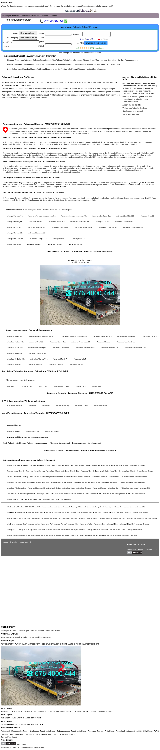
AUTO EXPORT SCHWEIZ (102, 711)
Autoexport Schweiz (33, 718)
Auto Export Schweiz (22, 724)
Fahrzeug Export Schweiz (71, 711)
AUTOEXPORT (7, 724)
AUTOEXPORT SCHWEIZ (22, 711)
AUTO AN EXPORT (10, 634)
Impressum (29, 747)
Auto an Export (8, 641)
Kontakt (21, 747)
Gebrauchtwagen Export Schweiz (47, 711)
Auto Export (6, 3)
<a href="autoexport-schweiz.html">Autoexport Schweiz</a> (80, 316)
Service (15, 737)
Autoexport (86, 711)
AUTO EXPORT (8, 627)
